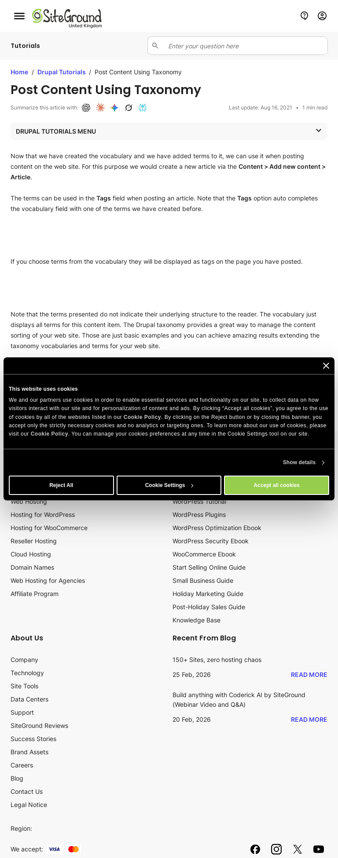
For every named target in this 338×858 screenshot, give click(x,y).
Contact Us (27, 791)
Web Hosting (29, 501)
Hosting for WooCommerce (49, 527)
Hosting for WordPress (43, 514)
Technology (27, 672)
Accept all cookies (277, 485)
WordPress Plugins (199, 514)
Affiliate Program (35, 593)
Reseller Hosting (34, 541)
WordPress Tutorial (199, 501)
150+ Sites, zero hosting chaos (217, 659)
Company (24, 659)
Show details (299, 462)
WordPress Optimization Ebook (217, 527)
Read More (309, 674)
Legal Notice (29, 804)
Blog (17, 778)
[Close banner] (326, 366)
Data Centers (29, 699)
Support (22, 712)
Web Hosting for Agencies (48, 580)
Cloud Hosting (31, 554)
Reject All (61, 485)
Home (19, 72)
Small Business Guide (203, 580)
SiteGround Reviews (39, 725)
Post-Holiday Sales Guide (209, 607)
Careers (22, 765)
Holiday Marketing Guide (208, 593)
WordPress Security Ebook (211, 541)
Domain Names (32, 567)
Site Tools (24, 686)
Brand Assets (29, 752)
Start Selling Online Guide (209, 567)
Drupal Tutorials (62, 72)
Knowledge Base (196, 620)
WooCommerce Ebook (204, 554)
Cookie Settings (169, 485)
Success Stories (33, 738)
